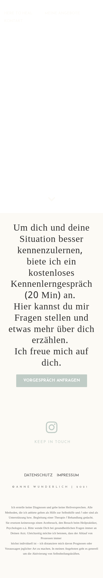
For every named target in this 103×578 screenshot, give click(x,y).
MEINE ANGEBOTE (62, 13)
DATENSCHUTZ (38, 475)
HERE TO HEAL (18, 13)
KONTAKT (13, 21)
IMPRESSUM (68, 475)
